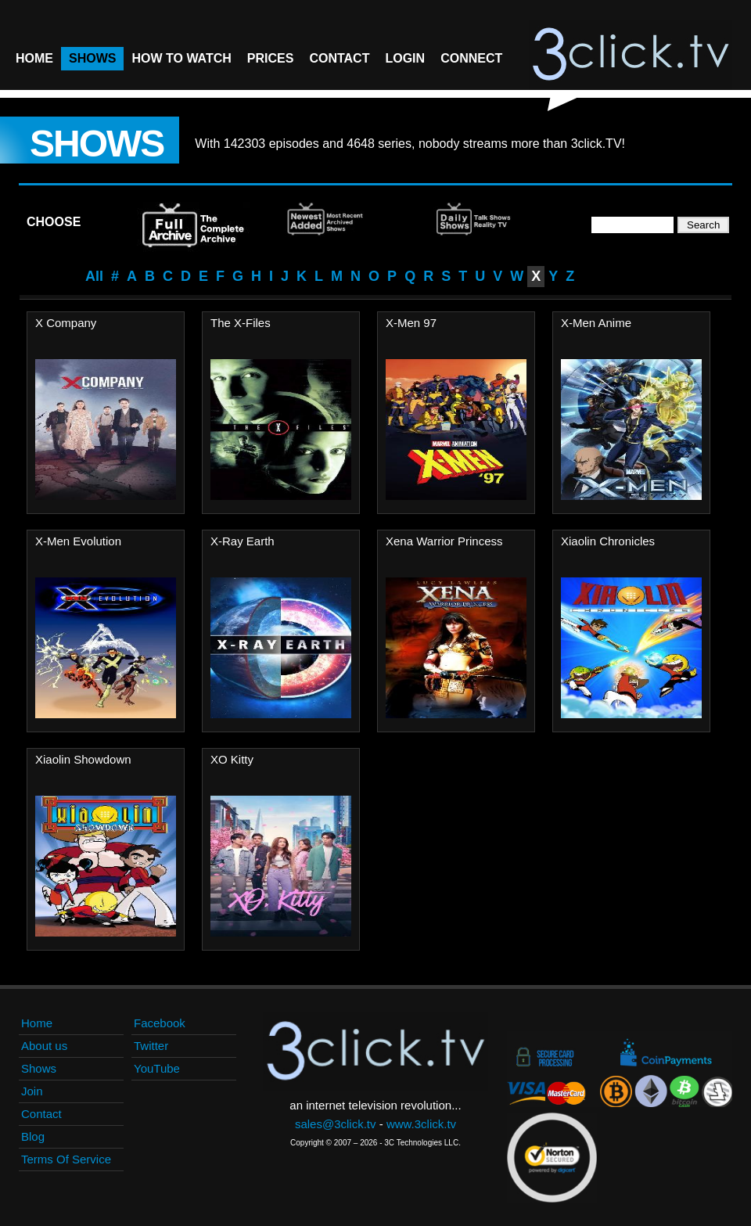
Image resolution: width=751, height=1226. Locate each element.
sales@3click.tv (335, 1124)
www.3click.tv (421, 1124)
